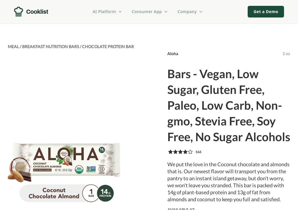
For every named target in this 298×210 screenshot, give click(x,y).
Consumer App (150, 11)
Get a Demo (265, 11)
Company (190, 11)
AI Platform (108, 11)
